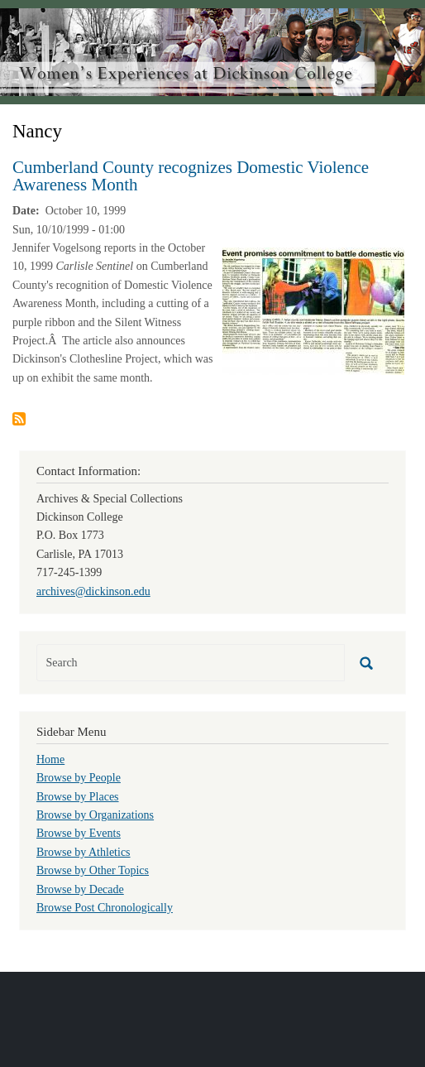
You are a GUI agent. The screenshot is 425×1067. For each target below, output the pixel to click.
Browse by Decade (80, 889)
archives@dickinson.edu (93, 591)
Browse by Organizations (95, 815)
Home (50, 759)
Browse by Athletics (83, 852)
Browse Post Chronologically (104, 907)
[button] (313, 310)
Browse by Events (78, 833)
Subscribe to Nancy (19, 418)
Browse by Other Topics (92, 870)
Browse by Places (77, 797)
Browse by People (78, 777)
